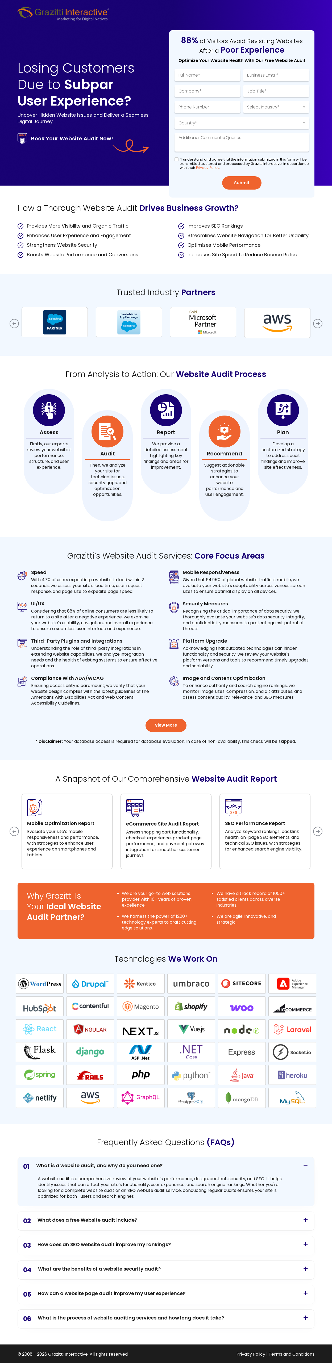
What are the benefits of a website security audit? (92, 1270)
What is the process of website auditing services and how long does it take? (123, 1319)
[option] (55, 322)
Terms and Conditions (291, 1355)
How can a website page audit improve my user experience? (104, 1294)
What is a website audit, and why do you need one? (93, 1166)
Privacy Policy (207, 168)
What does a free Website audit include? (80, 1221)
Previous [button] (14, 323)
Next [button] (317, 323)
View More (166, 725)
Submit (242, 183)
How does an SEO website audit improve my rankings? (97, 1245)
